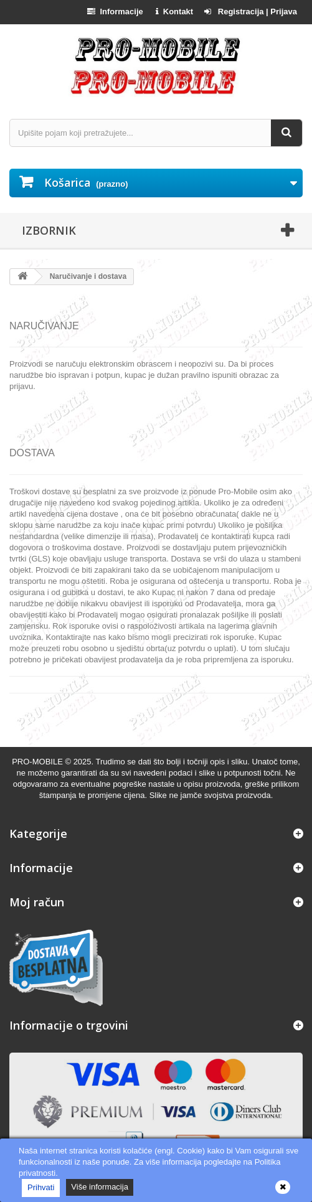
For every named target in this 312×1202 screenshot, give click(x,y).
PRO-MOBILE (38, 761)
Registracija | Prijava (250, 11)
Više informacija (99, 1186)
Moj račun (36, 901)
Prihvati (40, 1187)
